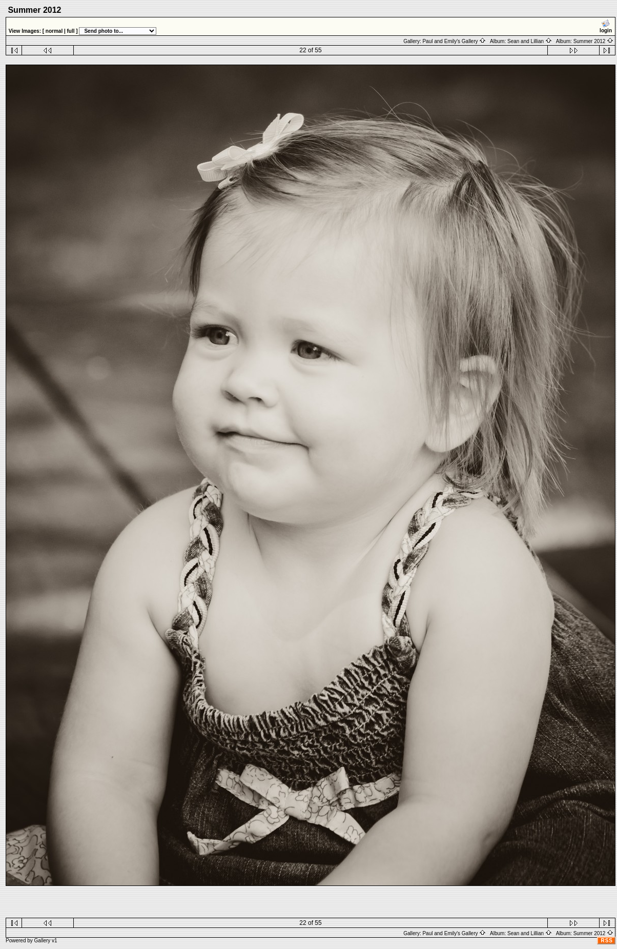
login (606, 26)
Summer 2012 (593, 41)
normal (54, 31)
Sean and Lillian (529, 41)
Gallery (42, 940)
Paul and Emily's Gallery (454, 41)
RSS (607, 940)
